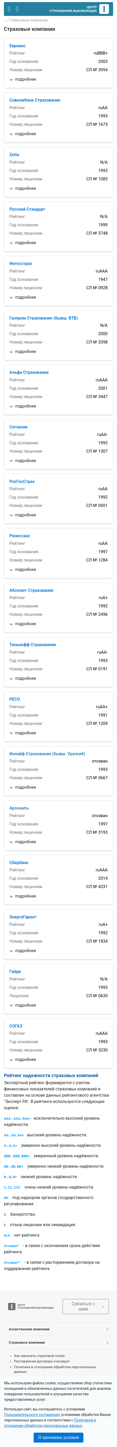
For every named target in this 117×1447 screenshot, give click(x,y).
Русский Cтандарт (27, 209)
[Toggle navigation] (9, 9)
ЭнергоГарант (22, 916)
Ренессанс (19, 535)
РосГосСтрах (22, 481)
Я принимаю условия (58, 1437)
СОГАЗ (15, 1026)
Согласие (18, 426)
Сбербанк (18, 862)
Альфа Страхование (29, 372)
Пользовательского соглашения (32, 1415)
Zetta (14, 154)
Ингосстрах (20, 263)
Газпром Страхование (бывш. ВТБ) (43, 318)
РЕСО (14, 699)
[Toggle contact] (17, 9)
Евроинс (17, 45)
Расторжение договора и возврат (42, 1361)
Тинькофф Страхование (32, 644)
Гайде (15, 971)
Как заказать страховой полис (39, 1356)
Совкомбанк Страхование (34, 100)
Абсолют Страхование (31, 590)
